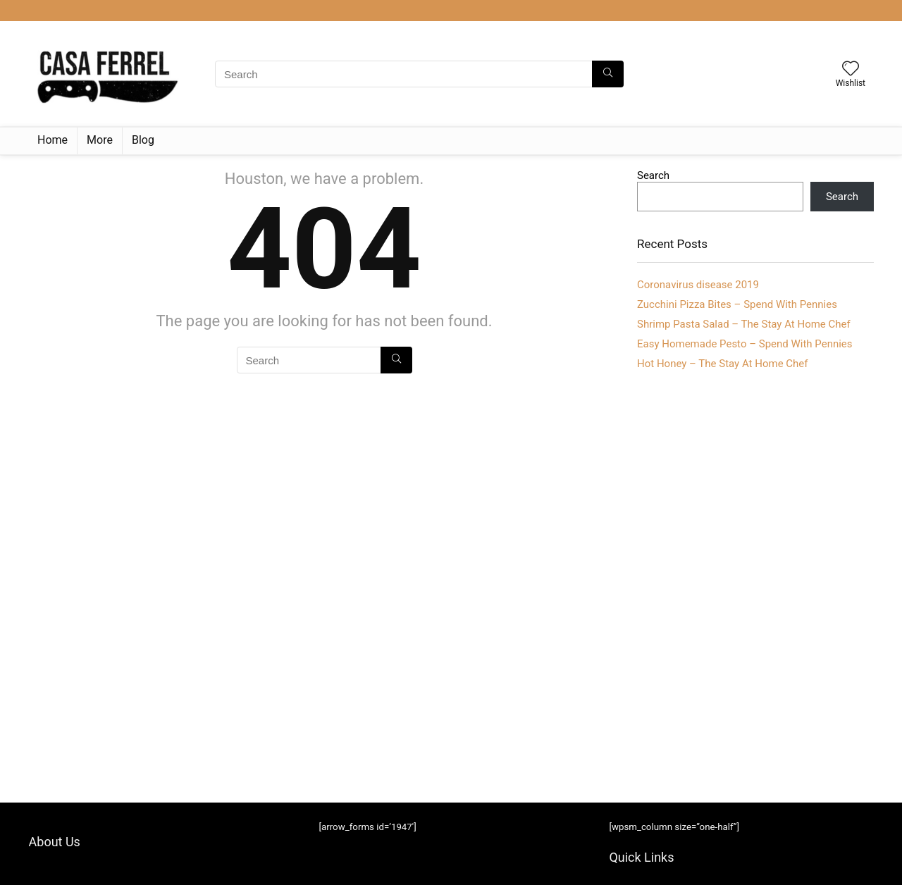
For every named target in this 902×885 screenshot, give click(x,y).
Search (653, 175)
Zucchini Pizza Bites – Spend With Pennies (737, 304)
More (100, 140)
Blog (143, 140)
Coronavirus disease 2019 (698, 284)
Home (52, 140)
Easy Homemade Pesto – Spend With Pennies (745, 344)
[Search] (608, 74)
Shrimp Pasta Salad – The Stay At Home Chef (744, 324)
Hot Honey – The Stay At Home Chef (722, 363)
